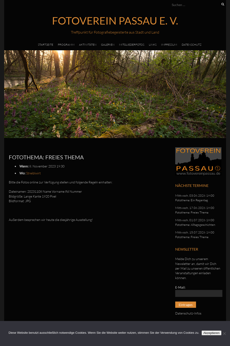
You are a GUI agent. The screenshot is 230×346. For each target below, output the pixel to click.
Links (152, 44)
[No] (224, 333)
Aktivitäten (87, 44)
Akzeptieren (211, 333)
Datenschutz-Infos (188, 313)
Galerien (107, 44)
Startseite (45, 44)
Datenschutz (192, 44)
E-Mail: (180, 287)
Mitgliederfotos (131, 44)
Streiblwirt (33, 173)
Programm (66, 44)
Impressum (169, 44)
